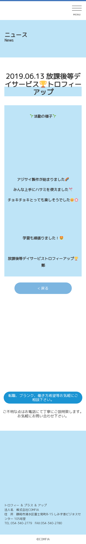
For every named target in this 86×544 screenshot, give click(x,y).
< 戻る (43, 288)
